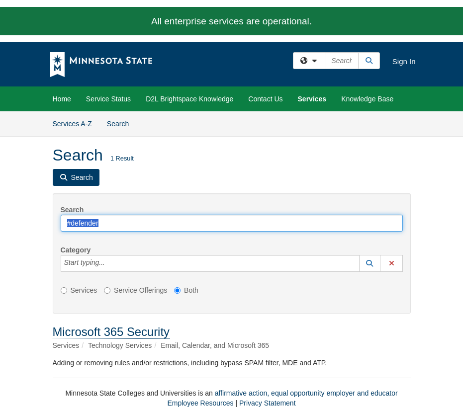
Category (76, 250)
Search (121, 123)
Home (62, 99)
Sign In (404, 61)
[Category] (110, 263)
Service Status (108, 99)
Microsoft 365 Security (111, 331)
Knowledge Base (367, 99)
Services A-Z (72, 124)
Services (312, 99)
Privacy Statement (267, 403)
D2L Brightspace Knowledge (189, 99)
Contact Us (265, 99)
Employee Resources (200, 403)
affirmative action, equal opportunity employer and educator (306, 393)
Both (186, 290)
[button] (370, 263)
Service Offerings (135, 290)
